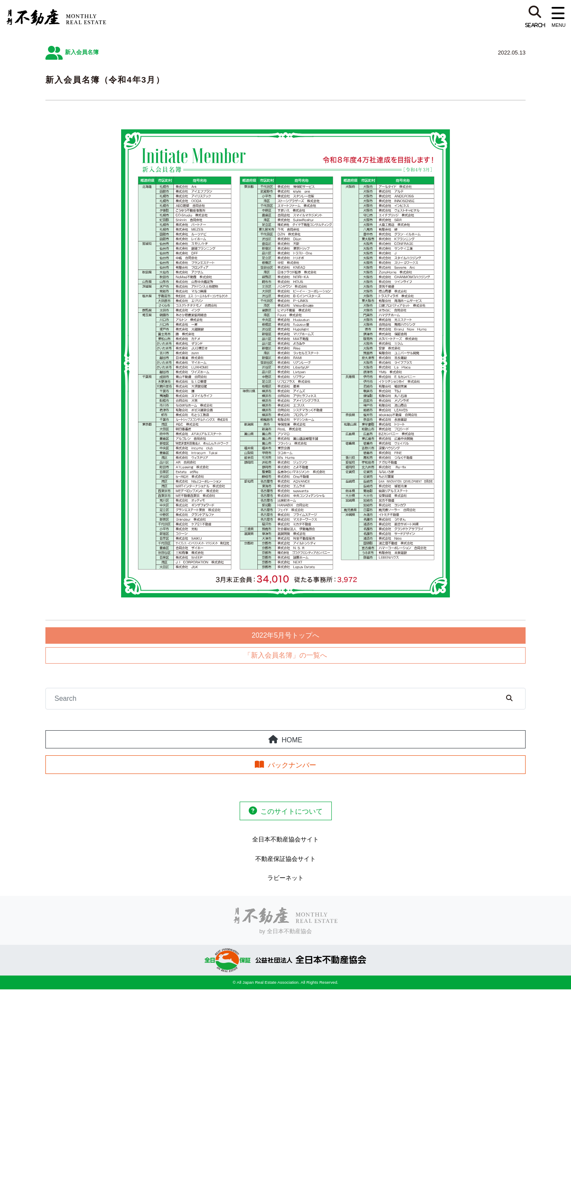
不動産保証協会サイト (285, 858)
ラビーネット (285, 877)
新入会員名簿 (82, 52)
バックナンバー (292, 765)
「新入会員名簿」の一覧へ (285, 655)
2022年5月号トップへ (286, 635)
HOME (292, 740)
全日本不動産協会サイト (285, 839)
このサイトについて (291, 811)
